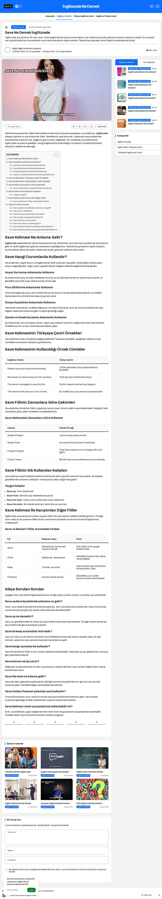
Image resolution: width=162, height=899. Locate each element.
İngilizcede (102, 133)
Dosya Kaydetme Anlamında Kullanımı (30, 171)
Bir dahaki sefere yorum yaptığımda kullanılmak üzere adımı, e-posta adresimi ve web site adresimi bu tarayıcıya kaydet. (57, 870)
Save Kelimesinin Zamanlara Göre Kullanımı (32, 188)
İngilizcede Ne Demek (81, 6)
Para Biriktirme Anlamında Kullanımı (29, 168)
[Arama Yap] (152, 6)
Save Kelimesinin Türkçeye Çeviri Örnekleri (28, 178)
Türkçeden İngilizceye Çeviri (129, 152)
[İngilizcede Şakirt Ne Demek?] (137, 97)
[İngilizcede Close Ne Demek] (92, 762)
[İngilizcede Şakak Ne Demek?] (137, 110)
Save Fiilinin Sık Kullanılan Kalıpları (24, 191)
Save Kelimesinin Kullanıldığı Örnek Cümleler (29, 181)
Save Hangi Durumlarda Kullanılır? (24, 162)
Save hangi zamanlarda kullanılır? (28, 217)
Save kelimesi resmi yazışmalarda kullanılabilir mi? (35, 230)
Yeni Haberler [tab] (149, 62)
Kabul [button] (31, 890)
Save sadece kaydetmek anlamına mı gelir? (32, 208)
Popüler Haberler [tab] (126, 62)
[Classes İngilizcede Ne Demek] (57, 793)
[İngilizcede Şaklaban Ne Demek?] (137, 84)
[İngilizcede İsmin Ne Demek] (21, 793)
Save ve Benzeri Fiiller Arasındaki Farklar (31, 201)
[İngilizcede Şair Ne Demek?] (137, 123)
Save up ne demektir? (22, 211)
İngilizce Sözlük (124, 142)
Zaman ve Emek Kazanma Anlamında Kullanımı (34, 175)
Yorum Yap (146, 895)
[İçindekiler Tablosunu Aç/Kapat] (55, 154)
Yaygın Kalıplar (20, 195)
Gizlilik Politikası (12, 890)
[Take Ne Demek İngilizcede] (21, 762)
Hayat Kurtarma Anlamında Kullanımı (29, 165)
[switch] (18, 6)
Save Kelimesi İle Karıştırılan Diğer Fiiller (27, 198)
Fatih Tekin (17, 48)
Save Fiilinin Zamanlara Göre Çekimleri (26, 185)
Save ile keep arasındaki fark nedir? (29, 214)
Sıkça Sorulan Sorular (18, 204)
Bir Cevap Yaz (14, 819)
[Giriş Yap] (157, 6)
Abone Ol (8, 6)
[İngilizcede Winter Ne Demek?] (137, 71)
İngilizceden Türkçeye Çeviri (129, 147)
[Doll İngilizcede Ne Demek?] (92, 793)
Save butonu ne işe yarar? (24, 220)
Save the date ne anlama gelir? (27, 223)
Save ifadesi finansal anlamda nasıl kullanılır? (33, 226)
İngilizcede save (13, 243)
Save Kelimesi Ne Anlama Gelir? (23, 158)
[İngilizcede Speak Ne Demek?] (57, 762)
